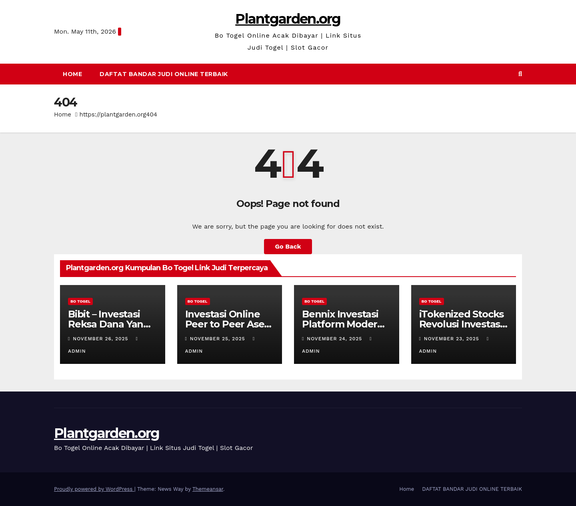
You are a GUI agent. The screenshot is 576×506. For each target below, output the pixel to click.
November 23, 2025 (452, 338)
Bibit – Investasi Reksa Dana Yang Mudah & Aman (109, 324)
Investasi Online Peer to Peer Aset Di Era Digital (226, 324)
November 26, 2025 (101, 338)
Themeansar (207, 489)
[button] (520, 74)
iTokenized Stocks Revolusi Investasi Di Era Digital (461, 324)
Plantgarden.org (288, 18)
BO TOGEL (80, 301)
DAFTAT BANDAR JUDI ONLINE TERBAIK (164, 74)
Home (72, 74)
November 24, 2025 (335, 338)
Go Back (288, 246)
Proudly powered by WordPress (94, 489)
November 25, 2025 (218, 338)
